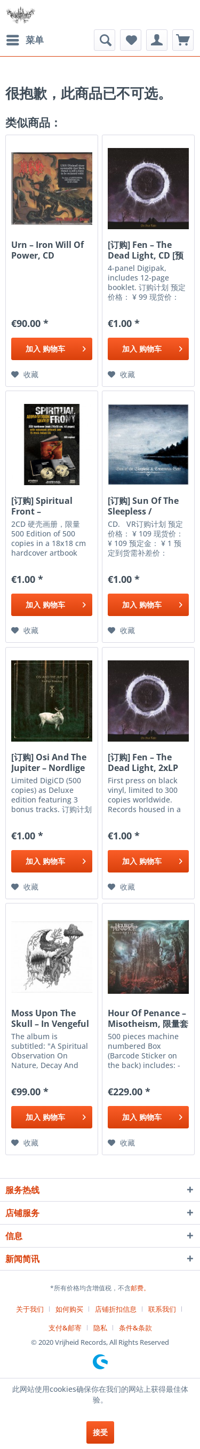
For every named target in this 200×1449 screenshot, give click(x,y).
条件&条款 (135, 1328)
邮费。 (140, 1287)
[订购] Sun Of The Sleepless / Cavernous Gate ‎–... (143, 506)
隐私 (100, 1328)
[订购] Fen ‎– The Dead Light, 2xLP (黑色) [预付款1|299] (147, 762)
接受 (100, 1432)
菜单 (25, 39)
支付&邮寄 (65, 1328)
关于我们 (30, 1309)
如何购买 (69, 1309)
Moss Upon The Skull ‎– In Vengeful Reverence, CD (50, 1018)
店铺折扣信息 (116, 1309)
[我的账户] (156, 40)
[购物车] (183, 40)
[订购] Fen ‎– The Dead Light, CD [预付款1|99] (145, 250)
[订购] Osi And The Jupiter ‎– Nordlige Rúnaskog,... (48, 762)
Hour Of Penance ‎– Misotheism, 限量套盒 (148, 1018)
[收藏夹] (130, 40)
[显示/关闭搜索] (104, 40)
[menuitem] (24, 40)
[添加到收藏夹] (24, 374)
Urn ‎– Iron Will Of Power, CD (47, 250)
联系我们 (162, 1309)
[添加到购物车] (51, 349)
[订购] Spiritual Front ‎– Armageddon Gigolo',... (42, 506)
